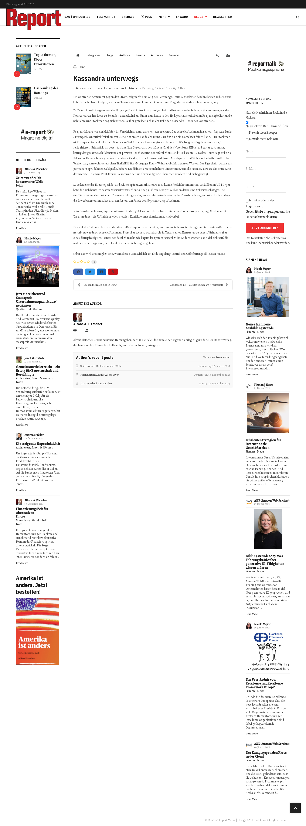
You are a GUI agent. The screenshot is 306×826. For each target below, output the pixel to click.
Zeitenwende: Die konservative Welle (29, 180)
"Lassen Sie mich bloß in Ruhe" (97, 285)
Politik (19, 186)
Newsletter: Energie (263, 132)
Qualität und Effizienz (29, 309)
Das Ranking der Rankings (46, 90)
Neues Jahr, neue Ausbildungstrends (259, 326)
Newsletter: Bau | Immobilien (267, 126)
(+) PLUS (146, 17)
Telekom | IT (106, 17)
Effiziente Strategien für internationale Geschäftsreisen (263, 444)
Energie (128, 17)
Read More (22, 228)
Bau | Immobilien (77, 17)
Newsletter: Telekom (264, 139)
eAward (182, 17)
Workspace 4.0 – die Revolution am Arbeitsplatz (199, 285)
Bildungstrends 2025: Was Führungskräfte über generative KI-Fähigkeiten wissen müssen (265, 562)
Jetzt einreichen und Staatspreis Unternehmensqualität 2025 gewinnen (36, 300)
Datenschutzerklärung (262, 217)
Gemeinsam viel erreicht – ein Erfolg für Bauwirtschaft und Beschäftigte (38, 371)
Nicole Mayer (32, 238)
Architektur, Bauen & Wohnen (34, 378)
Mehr (162, 17)
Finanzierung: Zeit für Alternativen (32, 511)
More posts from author (216, 357)
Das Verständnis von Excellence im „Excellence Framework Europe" (264, 683)
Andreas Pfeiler (34, 435)
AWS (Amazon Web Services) (271, 501)
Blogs (199, 17)
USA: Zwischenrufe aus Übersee (93, 88)
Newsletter (222, 17)
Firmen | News (255, 332)
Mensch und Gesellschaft (31, 520)
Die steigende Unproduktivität (38, 443)
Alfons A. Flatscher (35, 169)
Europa (20, 517)
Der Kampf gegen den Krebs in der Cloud (266, 754)
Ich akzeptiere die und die (268, 208)
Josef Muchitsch (34, 358)
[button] (174, 55)
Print (82, 67)
